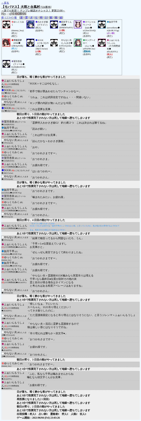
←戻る (5, 2)
